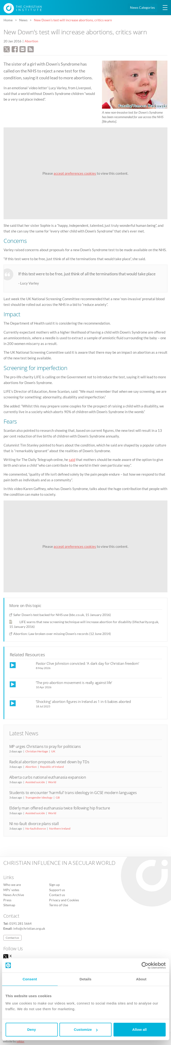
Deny (31, 1029)
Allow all (139, 1029)
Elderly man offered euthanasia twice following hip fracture (59, 808)
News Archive (13, 895)
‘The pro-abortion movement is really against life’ (74, 682)
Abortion (31, 41)
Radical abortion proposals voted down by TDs (49, 761)
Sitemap (9, 905)
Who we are (12, 885)
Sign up (54, 885)
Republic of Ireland (52, 766)
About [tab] (141, 979)
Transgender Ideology (38, 797)
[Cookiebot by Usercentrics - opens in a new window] (145, 965)
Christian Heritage (36, 751)
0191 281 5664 (20, 923)
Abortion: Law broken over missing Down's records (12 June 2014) (62, 634)
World (52, 782)
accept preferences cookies (75, 173)
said (72, 459)
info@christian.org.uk (29, 928)
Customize (85, 1029)
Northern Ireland (59, 828)
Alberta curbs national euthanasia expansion (47, 777)
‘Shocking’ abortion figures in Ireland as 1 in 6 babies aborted (83, 701)
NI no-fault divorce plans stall (34, 823)
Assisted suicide (35, 782)
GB (58, 797)
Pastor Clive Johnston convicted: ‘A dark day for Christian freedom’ (87, 663)
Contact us (57, 895)
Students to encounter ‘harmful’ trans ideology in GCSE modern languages (73, 792)
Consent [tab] (30, 979)
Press (7, 900)
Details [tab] (86, 979)
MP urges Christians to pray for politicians (45, 746)
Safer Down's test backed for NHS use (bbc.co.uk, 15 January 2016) (62, 615)
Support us (57, 890)
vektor (20, 1041)
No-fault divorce (35, 828)
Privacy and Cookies (64, 900)
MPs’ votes (11, 890)
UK (53, 751)
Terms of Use (58, 905)
